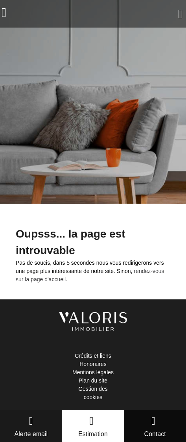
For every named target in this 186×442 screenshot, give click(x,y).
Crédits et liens (93, 356)
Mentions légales (93, 372)
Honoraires (92, 364)
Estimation (93, 434)
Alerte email (31, 434)
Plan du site (93, 380)
